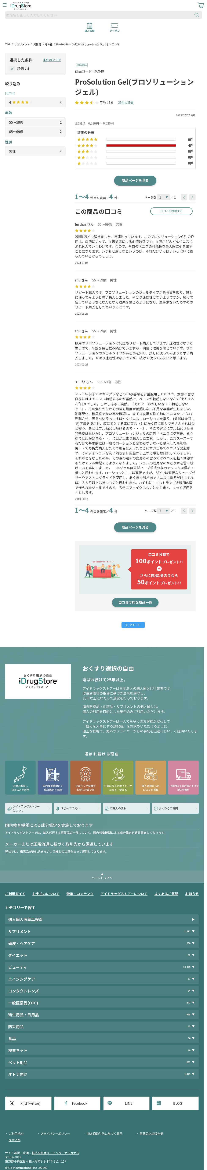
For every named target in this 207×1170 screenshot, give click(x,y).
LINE (128, 1103)
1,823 (187, 1074)
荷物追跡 (15, 1140)
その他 (48, 44)
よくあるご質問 (166, 893)
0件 (190, 139)
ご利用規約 (16, 1133)
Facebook (79, 1103)
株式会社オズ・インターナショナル (55, 1153)
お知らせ (192, 893)
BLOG (177, 1103)
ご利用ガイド (15, 893)
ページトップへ (102, 878)
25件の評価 (125, 102)
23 (189, 1026)
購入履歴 (89, 29)
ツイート (134, 625)
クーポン (114, 29)
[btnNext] (192, 197)
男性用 (37, 44)
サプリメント (22, 44)
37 (189, 978)
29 (189, 1050)
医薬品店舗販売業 (151, 1133)
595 (188, 1014)
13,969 (186, 966)
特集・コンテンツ (80, 893)
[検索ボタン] (197, 15)
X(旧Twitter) (30, 1103)
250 (188, 943)
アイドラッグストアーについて (124, 893)
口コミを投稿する (171, 211)
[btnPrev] (184, 197)
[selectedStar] (12, 68)
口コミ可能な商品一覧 (135, 602)
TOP (8, 44)
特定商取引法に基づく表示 (105, 1133)
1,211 (187, 931)
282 (188, 1062)
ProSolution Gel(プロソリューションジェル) (82, 44)
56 (189, 1038)
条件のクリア (52, 60)
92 (189, 955)
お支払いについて (45, 893)
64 (189, 990)
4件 (190, 145)
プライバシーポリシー (55, 1133)
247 (188, 1002)
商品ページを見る (135, 180)
